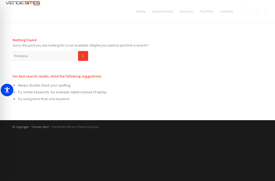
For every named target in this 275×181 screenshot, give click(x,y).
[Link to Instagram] (250, 11)
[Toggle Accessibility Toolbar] (7, 90)
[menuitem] (141, 11)
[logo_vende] (23, 11)
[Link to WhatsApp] (258, 11)
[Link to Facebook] (265, 11)
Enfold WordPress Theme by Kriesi (75, 127)
